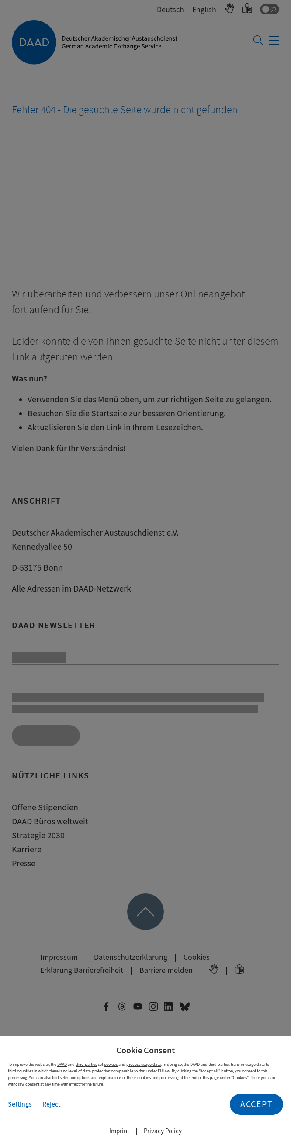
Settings (20, 1104)
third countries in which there (33, 1071)
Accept (256, 1104)
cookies (111, 1064)
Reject (51, 1104)
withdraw (16, 1084)
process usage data (143, 1064)
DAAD (62, 1064)
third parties (86, 1064)
